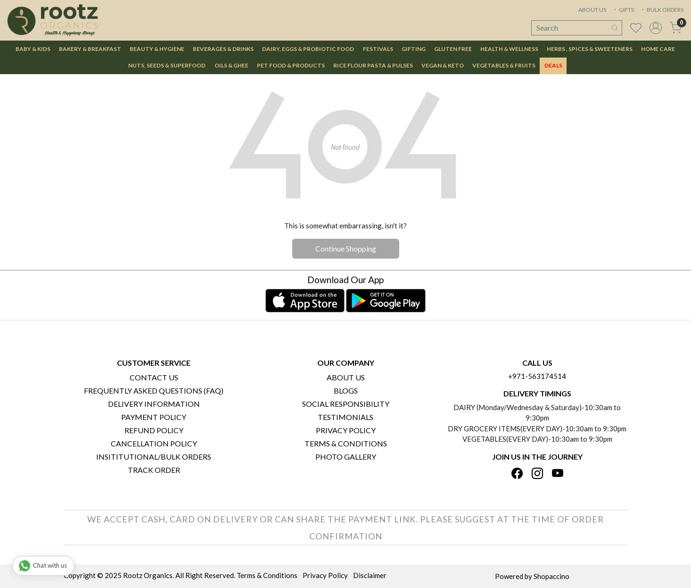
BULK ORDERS (661, 9)
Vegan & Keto (442, 65)
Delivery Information (154, 403)
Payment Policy (153, 416)
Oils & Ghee (231, 65)
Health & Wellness (509, 48)
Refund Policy (153, 430)
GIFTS (623, 9)
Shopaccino (551, 576)
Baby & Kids (33, 48)
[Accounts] (656, 28)
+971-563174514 (537, 376)
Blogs (346, 390)
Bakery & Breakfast (90, 48)
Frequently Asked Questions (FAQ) (153, 390)
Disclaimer (370, 575)
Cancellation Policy (154, 443)
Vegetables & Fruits (503, 65)
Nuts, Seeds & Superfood (167, 65)
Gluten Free (453, 48)
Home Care (658, 48)
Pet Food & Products (291, 65)
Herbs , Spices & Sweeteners (590, 48)
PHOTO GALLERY (345, 456)
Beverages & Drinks (223, 48)
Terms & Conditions (345, 443)
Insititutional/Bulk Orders (153, 456)
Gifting (414, 48)
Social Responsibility (345, 403)
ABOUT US (592, 9)
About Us (346, 377)
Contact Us (154, 377)
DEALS (553, 65)
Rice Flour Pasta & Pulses (373, 65)
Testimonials (345, 416)
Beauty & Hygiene (157, 48)
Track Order (154, 469)
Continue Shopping (345, 248)
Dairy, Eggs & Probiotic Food (308, 48)
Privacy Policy (346, 430)
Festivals (378, 48)
